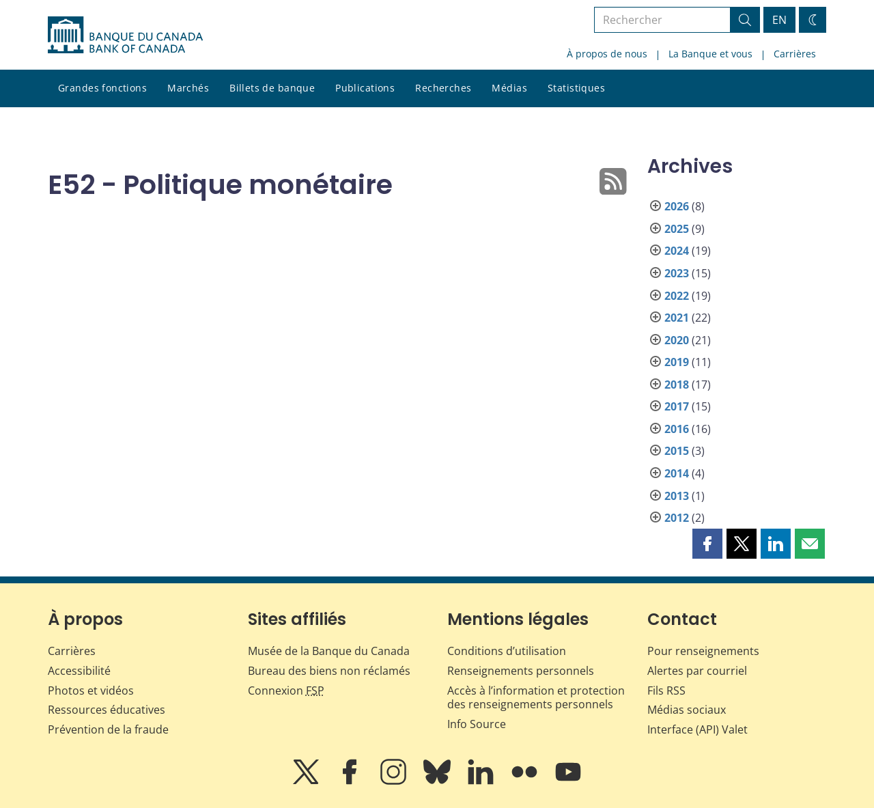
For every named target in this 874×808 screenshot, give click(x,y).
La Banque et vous (710, 53)
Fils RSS (666, 690)
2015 (676, 450)
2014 (676, 473)
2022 (676, 295)
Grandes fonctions (102, 87)
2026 (676, 206)
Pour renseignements (703, 650)
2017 (676, 406)
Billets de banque (272, 87)
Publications (365, 87)
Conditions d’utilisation (506, 650)
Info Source (476, 724)
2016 (676, 428)
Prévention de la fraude (108, 729)
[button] (707, 544)
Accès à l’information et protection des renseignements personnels (536, 697)
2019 (676, 362)
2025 (676, 228)
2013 (676, 495)
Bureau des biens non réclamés (329, 670)
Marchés (188, 87)
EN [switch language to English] (779, 19)
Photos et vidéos (91, 690)
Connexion (286, 690)
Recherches (443, 87)
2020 (676, 340)
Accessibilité (79, 670)
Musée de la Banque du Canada (329, 650)
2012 (676, 517)
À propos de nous (607, 53)
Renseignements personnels (520, 670)
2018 (676, 384)
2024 (676, 250)
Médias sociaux (686, 709)
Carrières (795, 53)
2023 (676, 273)
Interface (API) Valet (697, 729)
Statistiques (576, 87)
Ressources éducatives (106, 709)
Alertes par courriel (697, 670)
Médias (509, 87)
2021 (676, 317)
